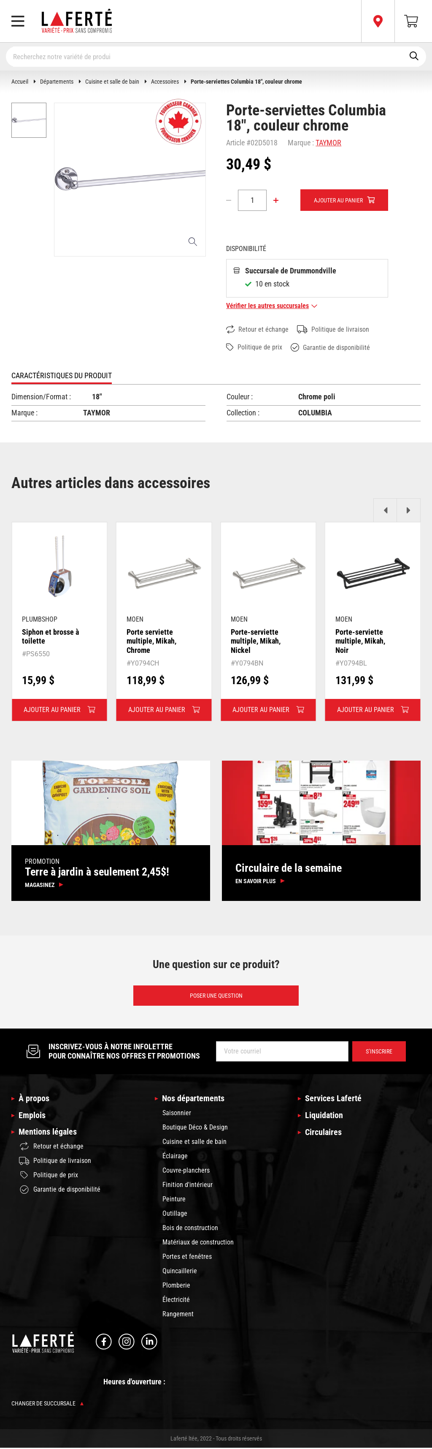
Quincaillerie (179, 1272)
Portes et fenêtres (187, 1257)
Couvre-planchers (186, 1171)
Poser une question (216, 996)
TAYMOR (328, 142)
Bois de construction (190, 1229)
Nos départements (193, 1099)
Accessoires (165, 81)
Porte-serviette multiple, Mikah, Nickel (256, 641)
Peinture (174, 1200)
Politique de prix (254, 348)
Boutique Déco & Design (195, 1128)
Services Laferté (333, 1099)
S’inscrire (379, 1052)
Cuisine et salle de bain (112, 81)
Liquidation (324, 1116)
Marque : (301, 142)
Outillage (174, 1214)
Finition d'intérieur (187, 1186)
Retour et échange (257, 329)
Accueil (19, 81)
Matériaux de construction (198, 1243)
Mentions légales (48, 1134)
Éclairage (175, 1157)
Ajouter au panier (338, 200)
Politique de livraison (333, 329)
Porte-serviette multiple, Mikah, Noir (360, 641)
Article (235, 142)
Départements (56, 81)
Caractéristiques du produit (61, 375)
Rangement (178, 1315)
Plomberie (176, 1286)
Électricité (176, 1300)
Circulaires (323, 1134)
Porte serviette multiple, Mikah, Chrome (151, 641)
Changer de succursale (47, 1404)
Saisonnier (176, 1114)
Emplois (32, 1116)
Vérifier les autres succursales (271, 306)
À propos (34, 1099)
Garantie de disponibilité (330, 348)
